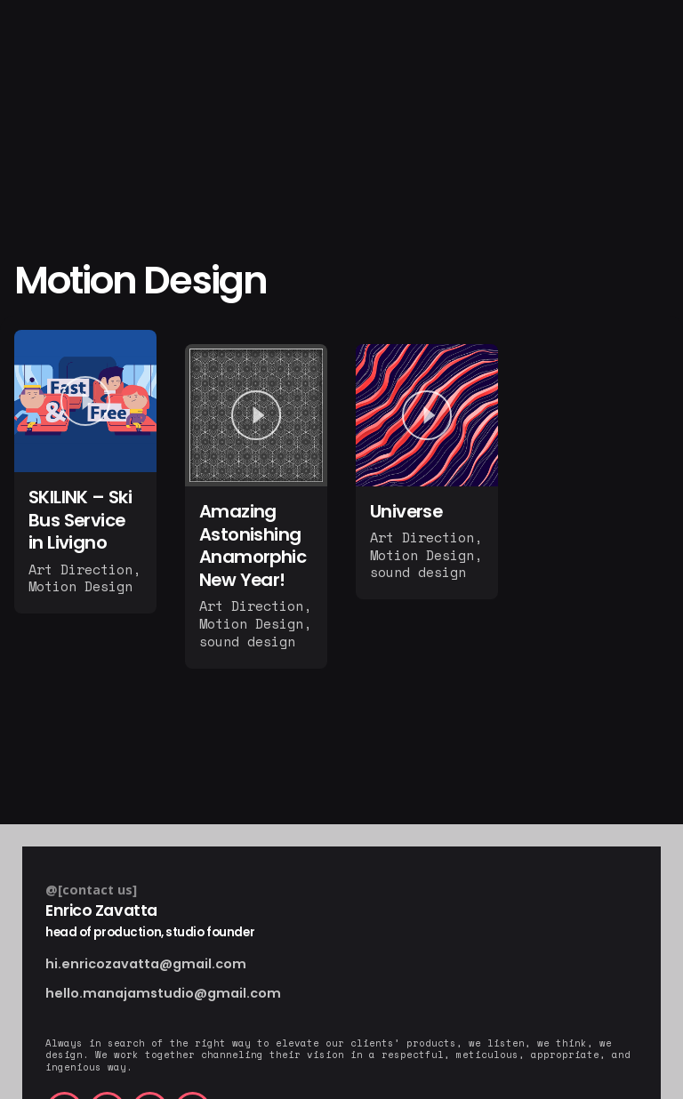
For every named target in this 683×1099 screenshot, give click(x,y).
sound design (247, 641)
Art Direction (80, 569)
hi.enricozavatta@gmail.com (145, 964)
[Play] (85, 401)
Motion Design (80, 586)
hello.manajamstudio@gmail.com (163, 993)
